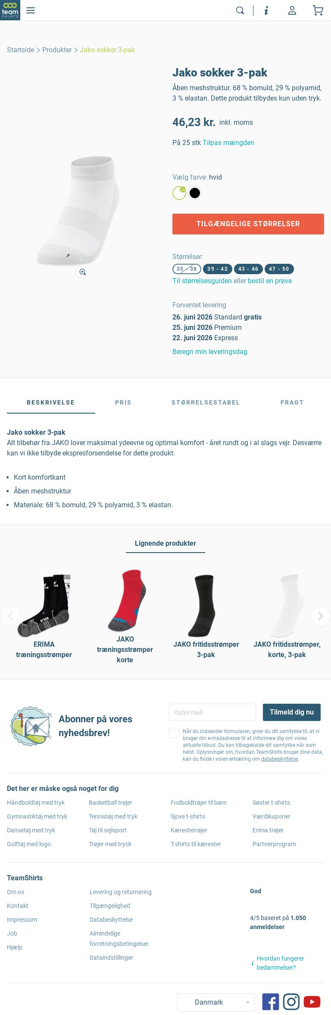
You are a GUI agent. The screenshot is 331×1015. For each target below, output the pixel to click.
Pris (123, 402)
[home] (20, 50)
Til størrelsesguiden (202, 281)
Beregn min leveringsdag (209, 352)
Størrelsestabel (206, 402)
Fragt (292, 402)
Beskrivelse (51, 402)
